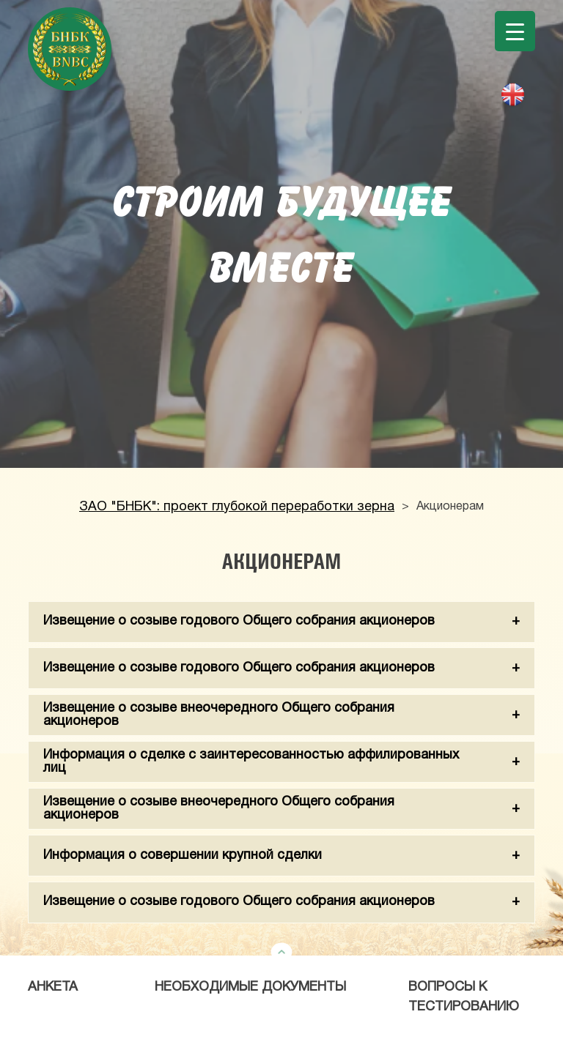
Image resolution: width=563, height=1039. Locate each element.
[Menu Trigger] (515, 31)
